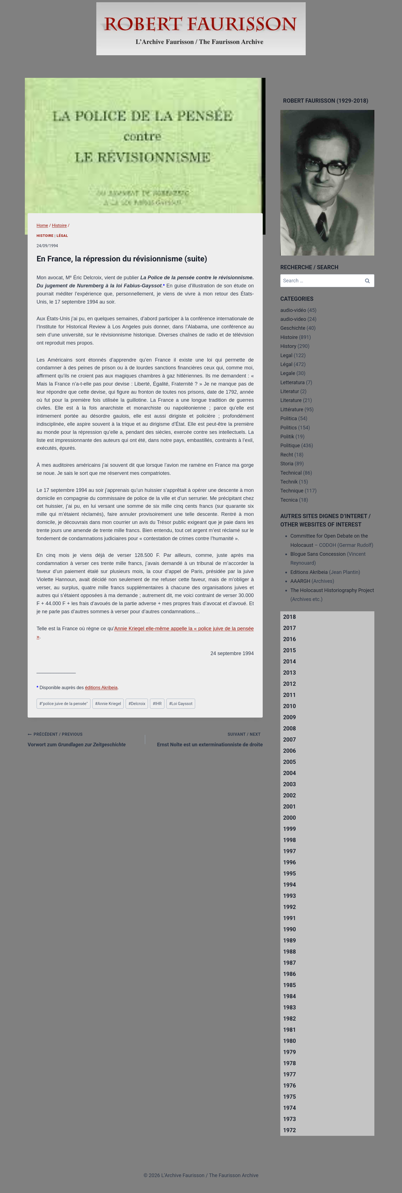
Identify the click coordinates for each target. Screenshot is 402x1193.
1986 (289, 974)
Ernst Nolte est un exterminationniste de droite (206, 738)
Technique (291, 491)
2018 (289, 617)
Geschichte (292, 328)
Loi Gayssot (180, 703)
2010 (289, 706)
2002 (289, 795)
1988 (289, 951)
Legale (287, 373)
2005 (289, 762)
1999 (289, 829)
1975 (289, 1096)
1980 (289, 1041)
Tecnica (289, 500)
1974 (289, 1108)
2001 (289, 806)
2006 (289, 750)
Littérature (291, 409)
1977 (289, 1074)
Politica (288, 418)
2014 (289, 661)
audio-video (293, 319)
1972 (289, 1130)
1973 (289, 1119)
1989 (289, 940)
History (288, 346)
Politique (290, 445)
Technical (291, 473)
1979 (289, 1052)
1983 (289, 1007)
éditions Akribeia (101, 687)
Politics (288, 427)
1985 (289, 985)
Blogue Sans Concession (318, 554)
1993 (289, 896)
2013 (289, 672)
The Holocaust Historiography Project (332, 590)
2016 (289, 639)
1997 (289, 851)
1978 (289, 1063)
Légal (62, 236)
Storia (286, 463)
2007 (289, 739)
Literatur (289, 391)
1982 (289, 1018)
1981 (289, 1029)
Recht (286, 455)
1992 (289, 907)
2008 (289, 728)
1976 (289, 1085)
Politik (287, 436)
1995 (289, 873)
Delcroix (136, 703)
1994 (289, 884)
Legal (286, 355)
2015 (289, 650)
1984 (289, 996)
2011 (289, 695)
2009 (289, 717)
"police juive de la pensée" (63, 703)
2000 (289, 817)
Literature (291, 400)
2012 (289, 683)
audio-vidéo (293, 310)
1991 (289, 918)
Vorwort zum (84, 738)
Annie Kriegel (108, 703)
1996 (289, 862)
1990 (289, 929)
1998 (289, 840)
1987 (289, 962)
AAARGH (300, 581)
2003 (289, 784)
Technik (289, 482)
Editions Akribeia (309, 572)
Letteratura (292, 382)
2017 (289, 628)
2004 (289, 773)
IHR (157, 703)
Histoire (45, 236)
